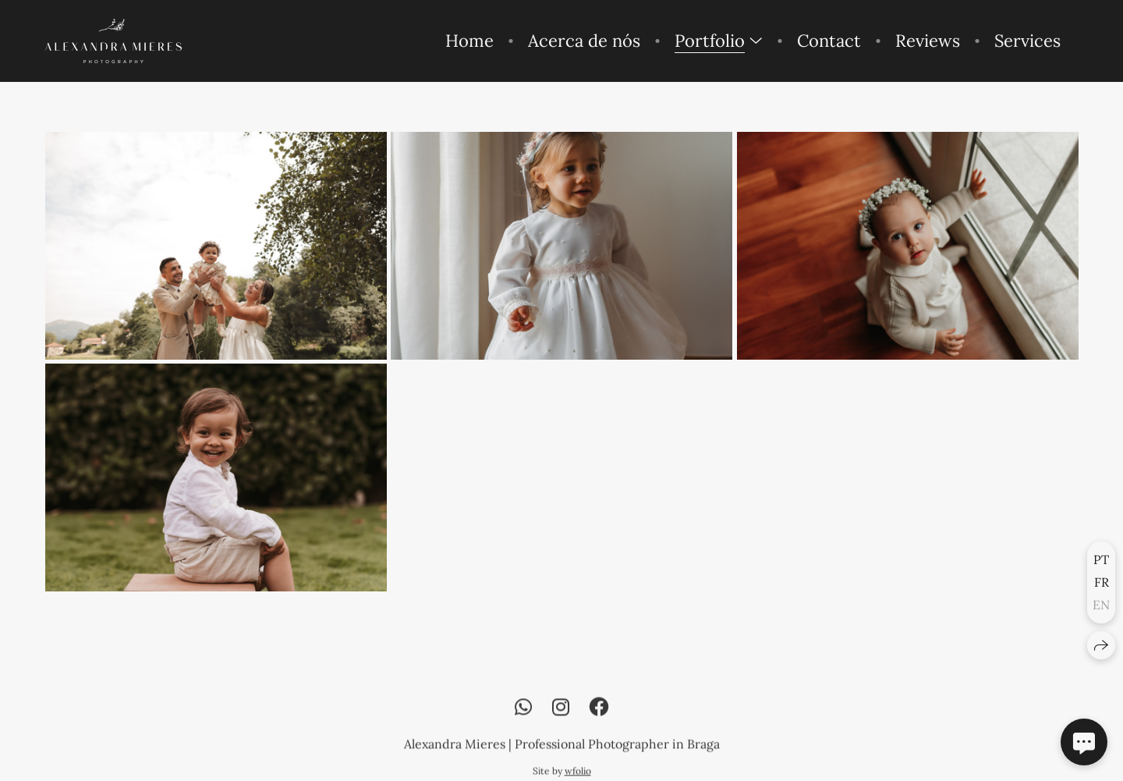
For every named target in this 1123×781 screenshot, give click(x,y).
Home (469, 40)
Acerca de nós (584, 40)
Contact (829, 40)
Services (1027, 40)
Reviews (927, 40)
